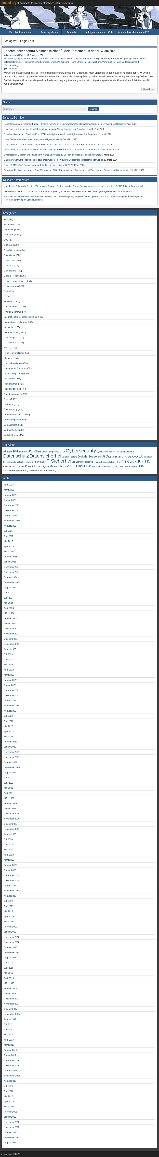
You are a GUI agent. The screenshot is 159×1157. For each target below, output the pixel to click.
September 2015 (12, 1137)
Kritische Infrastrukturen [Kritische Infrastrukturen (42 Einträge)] (13, 466)
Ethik (113, 58)
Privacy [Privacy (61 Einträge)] (93, 466)
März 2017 (9, 1045)
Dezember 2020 (12, 813)
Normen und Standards (15, 368)
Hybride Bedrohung (13, 312)
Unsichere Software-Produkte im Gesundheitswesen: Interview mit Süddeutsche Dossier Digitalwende (53, 160)
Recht (73, 62)
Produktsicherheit (12, 389)
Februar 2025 (10, 556)
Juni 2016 (8, 1091)
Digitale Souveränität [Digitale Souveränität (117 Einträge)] (91, 456)
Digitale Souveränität (85, 58)
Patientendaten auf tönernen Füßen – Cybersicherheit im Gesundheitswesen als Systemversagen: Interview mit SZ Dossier (64, 124)
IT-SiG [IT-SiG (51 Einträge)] (117, 462)
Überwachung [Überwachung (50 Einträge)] (49, 470)
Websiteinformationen (20, 32)
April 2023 (9, 669)
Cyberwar (8, 265)
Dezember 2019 (12, 875)
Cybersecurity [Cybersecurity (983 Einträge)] (81, 450)
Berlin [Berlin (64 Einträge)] (9, 451)
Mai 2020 (8, 849)
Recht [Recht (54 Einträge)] (101, 466)
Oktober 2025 (10, 515)
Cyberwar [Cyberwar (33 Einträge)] (115, 452)
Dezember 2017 (12, 998)
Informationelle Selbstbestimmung (20, 317)
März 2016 (9, 1106)
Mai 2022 (8, 726)
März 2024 (9, 613)
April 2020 (9, 855)
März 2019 (9, 921)
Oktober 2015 (10, 1132)
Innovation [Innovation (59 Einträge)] (39, 461)
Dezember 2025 (12, 505)
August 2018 (10, 957)
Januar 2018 (10, 993)
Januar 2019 (10, 932)
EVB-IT (7, 296)
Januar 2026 (10, 500)
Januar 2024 (10, 623)
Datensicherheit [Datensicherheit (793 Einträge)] (46, 456)
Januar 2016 (10, 1117)
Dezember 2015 (12, 1122)
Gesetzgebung (124, 58)
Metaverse (9, 358)
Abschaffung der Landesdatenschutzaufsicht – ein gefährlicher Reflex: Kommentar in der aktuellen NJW (54, 149)
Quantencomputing (13, 394)
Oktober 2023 (10, 639)
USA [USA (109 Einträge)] (141, 466)
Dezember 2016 (12, 1060)
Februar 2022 (10, 741)
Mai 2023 (8, 664)
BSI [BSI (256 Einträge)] (30, 451)
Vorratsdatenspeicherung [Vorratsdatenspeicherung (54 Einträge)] (15, 470)
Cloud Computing (12, 250)
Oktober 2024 (10, 577)
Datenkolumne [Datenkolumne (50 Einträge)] (127, 451)
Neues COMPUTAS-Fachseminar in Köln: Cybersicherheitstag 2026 (37, 165)
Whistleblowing (11, 65)
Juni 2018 (8, 968)
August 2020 (10, 834)
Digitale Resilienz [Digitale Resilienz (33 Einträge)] (70, 457)
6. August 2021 (37, 55)
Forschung (9, 301)
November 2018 (12, 942)
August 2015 (10, 1142)
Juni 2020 (8, 844)
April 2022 (9, 731)
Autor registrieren (50, 32)
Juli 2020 (8, 839)
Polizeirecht (63, 62)
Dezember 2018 (12, 937)
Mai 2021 (8, 788)
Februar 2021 (10, 803)
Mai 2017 (8, 1034)
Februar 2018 (10, 988)
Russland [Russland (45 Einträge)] (119, 466)
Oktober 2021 (10, 762)
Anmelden (72, 32)
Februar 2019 (10, 926)
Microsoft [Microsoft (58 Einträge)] (54, 466)
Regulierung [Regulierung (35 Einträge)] (109, 466)
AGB (6, 219)
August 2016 (10, 1081)
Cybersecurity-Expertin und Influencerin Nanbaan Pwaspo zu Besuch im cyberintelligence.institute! (52, 155)
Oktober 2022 (10, 700)
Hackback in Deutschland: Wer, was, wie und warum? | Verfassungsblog (39, 196)
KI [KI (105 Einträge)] (136, 461)
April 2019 (9, 916)
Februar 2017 (10, 1050)
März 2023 (9, 675)
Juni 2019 (8, 906)
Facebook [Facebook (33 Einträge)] (148, 457)
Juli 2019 (8, 901)
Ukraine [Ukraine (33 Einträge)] (134, 466)
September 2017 (12, 1014)
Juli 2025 (8, 531)
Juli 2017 (8, 1024)
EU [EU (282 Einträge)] (141, 456)
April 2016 (9, 1101)
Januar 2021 (10, 808)
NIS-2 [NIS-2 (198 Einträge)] (64, 466)
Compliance (10, 255)
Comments (11, 68)
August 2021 (10, 772)
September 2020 (12, 829)
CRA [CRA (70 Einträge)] (62, 451)
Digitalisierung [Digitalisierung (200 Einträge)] (116, 456)
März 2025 (9, 551)
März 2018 (9, 983)
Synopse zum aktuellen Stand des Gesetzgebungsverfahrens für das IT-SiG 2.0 (96, 191)
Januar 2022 (10, 746)
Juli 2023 (8, 654)
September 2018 (12, 952)
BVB (6, 240)
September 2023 (12, 644)
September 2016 (12, 1075)
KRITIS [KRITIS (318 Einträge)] (144, 461)
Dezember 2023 (12, 628)
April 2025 (9, 546)
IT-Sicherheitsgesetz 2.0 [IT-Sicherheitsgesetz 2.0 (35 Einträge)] (104, 462)
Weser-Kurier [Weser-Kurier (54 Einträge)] (35, 470)
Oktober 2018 (10, 947)
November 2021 (12, 757)
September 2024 (12, 582)
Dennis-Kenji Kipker (15, 55)
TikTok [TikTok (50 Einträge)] (127, 466)
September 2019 (12, 890)
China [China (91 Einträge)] (37, 451)
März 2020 (9, 860)
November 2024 (12, 572)
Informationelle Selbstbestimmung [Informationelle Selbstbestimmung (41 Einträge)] (18, 462)
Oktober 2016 (10, 1070)
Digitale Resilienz (12, 276)
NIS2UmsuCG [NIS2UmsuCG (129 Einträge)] (79, 466)
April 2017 (9, 1040)
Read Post (148, 89)
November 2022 (12, 695)
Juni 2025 (8, 536)
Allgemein (21, 58)
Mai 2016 (8, 1096)
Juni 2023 (8, 659)
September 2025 (12, 520)
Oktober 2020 (10, 824)
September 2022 (12, 705)
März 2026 (9, 490)
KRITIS (7, 347)
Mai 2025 (8, 541)
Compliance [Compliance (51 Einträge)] (53, 451)
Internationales (11, 332)
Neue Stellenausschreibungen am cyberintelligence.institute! (33, 139)
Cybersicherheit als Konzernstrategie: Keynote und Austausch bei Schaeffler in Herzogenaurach (50, 144)
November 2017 (12, 1003)
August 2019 (10, 896)
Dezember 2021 (12, 752)
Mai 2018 (8, 973)
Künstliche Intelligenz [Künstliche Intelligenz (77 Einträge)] (37, 466)
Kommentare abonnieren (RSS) (134, 32)
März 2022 (9, 736)
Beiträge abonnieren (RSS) (99, 32)
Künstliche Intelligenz (14, 353)
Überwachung (94, 62)
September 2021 (12, 767)
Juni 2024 (8, 598)
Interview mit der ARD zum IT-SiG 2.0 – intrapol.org (29, 191)
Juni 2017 (8, 1029)
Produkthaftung (11, 384)
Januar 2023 (10, 685)
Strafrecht (81, 62)
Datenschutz (67, 58)
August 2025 (10, 526)
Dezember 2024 (12, 567)
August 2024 (10, 587)
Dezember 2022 (12, 690)
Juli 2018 (8, 962)
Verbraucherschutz (111, 62)
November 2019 (12, 880)
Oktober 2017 (10, 1009)
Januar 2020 (10, 870)
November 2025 (12, 510)
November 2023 (12, 633)
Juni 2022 (8, 721)
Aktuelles (10, 58)
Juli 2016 (8, 1086)
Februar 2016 (10, 1111)
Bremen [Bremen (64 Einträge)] (23, 451)
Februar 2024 (10, 618)
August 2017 (10, 1019)
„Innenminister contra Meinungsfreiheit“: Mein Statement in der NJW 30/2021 (60, 51)
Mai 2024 (8, 603)
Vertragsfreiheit (11, 430)
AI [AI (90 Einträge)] (4, 451)
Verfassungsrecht (130, 62)
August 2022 (10, 711)
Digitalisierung (103, 58)
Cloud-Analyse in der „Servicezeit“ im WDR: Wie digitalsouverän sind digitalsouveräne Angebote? (51, 134)
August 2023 (10, 649)
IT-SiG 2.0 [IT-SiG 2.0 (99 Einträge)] (127, 461)
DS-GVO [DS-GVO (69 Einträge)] (133, 456)
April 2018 (9, 978)
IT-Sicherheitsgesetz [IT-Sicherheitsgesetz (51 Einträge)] (83, 462)
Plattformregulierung (46, 62)
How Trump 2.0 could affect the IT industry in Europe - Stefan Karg (36, 186)
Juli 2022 (8, 716)
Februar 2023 (10, 680)
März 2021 (9, 798)
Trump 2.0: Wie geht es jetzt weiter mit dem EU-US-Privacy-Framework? (108, 186)
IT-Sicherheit (29, 62)
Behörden (32, 58)
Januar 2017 (10, 1055)
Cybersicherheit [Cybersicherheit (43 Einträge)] (104, 452)
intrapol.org (8, 3)
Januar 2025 (10, 561)
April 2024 (9, 608)
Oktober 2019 (10, 885)
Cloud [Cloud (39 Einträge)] (44, 452)
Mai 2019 (8, 911)
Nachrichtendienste (13, 363)
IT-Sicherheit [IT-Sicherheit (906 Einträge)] (59, 461)
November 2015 (12, 1127)
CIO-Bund (43, 58)
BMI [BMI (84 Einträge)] (15, 451)
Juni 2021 (8, 783)
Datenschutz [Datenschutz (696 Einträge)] (16, 456)
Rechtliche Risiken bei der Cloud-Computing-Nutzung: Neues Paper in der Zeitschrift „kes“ (48, 129)
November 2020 (12, 818)
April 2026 (9, 484)
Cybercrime (54, 58)
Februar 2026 (10, 495)
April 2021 (9, 793)
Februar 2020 (10, 865)
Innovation (9, 327)
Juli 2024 (8, 592)
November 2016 (12, 1065)
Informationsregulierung (15, 322)
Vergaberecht (10, 425)
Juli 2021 (8, 777)
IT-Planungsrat (11, 337)
